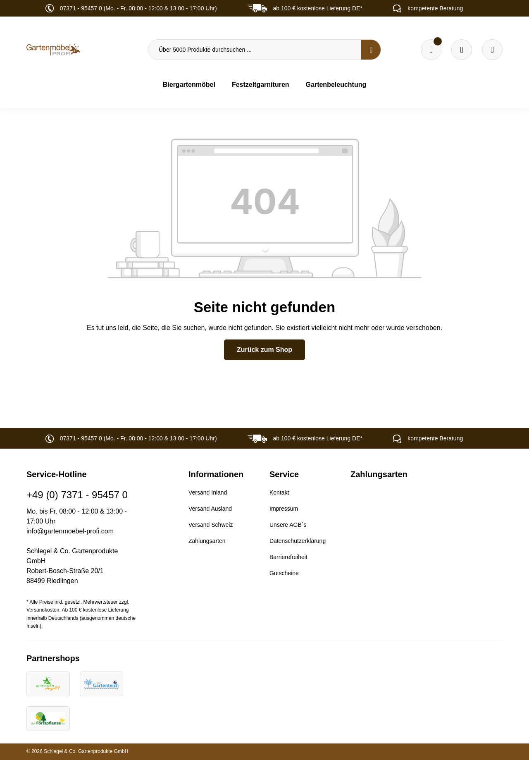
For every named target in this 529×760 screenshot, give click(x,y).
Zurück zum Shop (264, 349)
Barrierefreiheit (288, 557)
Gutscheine (284, 573)
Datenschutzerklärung (297, 541)
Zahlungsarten (207, 541)
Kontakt (279, 492)
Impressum (283, 508)
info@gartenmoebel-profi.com (70, 531)
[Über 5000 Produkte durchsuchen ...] (255, 49)
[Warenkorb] (461, 49)
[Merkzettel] (431, 49)
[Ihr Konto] (492, 49)
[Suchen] (371, 49)
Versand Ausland (210, 508)
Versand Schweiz (210, 524)
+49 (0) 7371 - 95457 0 (77, 494)
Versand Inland (207, 492)
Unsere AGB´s (287, 524)
